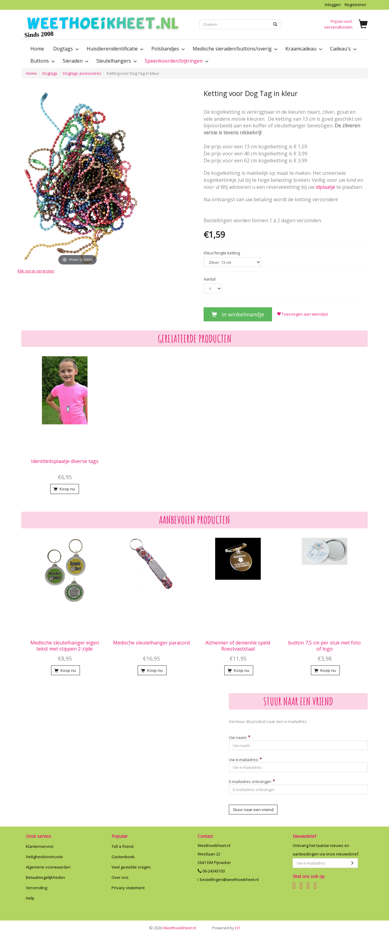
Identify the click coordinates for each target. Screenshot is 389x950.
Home (37, 48)
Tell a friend (122, 846)
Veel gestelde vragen (131, 867)
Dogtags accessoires (82, 73)
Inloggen (333, 4)
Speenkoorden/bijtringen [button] (176, 60)
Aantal (209, 279)
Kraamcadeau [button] (303, 48)
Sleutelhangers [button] (116, 60)
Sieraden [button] (75, 60)
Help (30, 898)
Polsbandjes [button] (167, 48)
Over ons (120, 877)
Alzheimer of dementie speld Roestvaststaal (237, 645)
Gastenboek (123, 856)
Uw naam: (239, 737)
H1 (226, 928)
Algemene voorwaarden (48, 867)
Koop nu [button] (64, 489)
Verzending (36, 887)
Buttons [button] (41, 60)
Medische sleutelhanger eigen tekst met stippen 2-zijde (64, 645)
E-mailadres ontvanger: (252, 781)
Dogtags (49, 73)
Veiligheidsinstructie (44, 856)
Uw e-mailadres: (245, 759)
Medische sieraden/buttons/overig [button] (234, 48)
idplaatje (325, 187)
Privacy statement (128, 887)
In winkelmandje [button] (238, 314)
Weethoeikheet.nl (172, 928)
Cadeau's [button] (342, 48)
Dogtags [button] (65, 48)
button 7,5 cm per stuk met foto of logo (324, 645)
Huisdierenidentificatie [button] (114, 48)
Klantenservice (39, 846)
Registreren (355, 4)
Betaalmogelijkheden (45, 877)
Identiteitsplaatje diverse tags (64, 461)
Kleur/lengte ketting (222, 253)
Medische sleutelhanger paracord (151, 642)
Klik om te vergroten (36, 271)
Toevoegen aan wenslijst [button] (302, 314)
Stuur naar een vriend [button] (253, 809)
